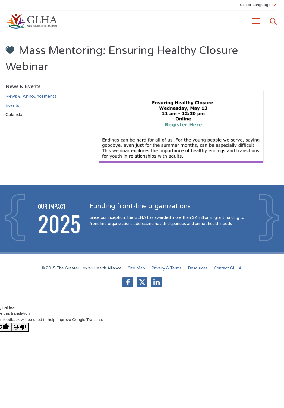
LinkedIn (156, 282)
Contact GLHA (228, 268)
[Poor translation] (20, 327)
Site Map (136, 268)
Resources (198, 268)
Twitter (142, 282)
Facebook (127, 282)
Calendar (14, 114)
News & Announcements (30, 96)
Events (12, 105)
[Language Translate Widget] (258, 4)
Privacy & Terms (166, 268)
